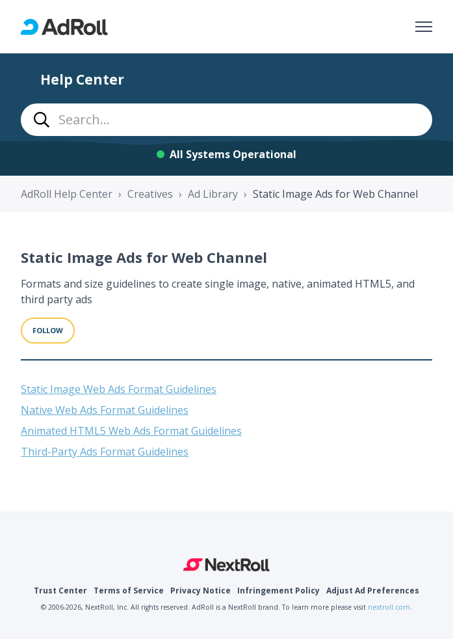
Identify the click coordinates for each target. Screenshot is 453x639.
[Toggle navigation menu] (423, 27)
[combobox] (226, 119)
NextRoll (226, 564)
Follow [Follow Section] (47, 330)
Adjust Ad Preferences (372, 590)
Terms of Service (129, 590)
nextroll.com (389, 607)
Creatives (150, 194)
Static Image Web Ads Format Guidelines (118, 389)
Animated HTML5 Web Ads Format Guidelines (131, 431)
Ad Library (213, 194)
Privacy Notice (200, 590)
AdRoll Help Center (66, 194)
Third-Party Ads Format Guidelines (104, 451)
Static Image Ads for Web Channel (335, 194)
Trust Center (60, 590)
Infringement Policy (278, 590)
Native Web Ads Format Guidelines (104, 410)
